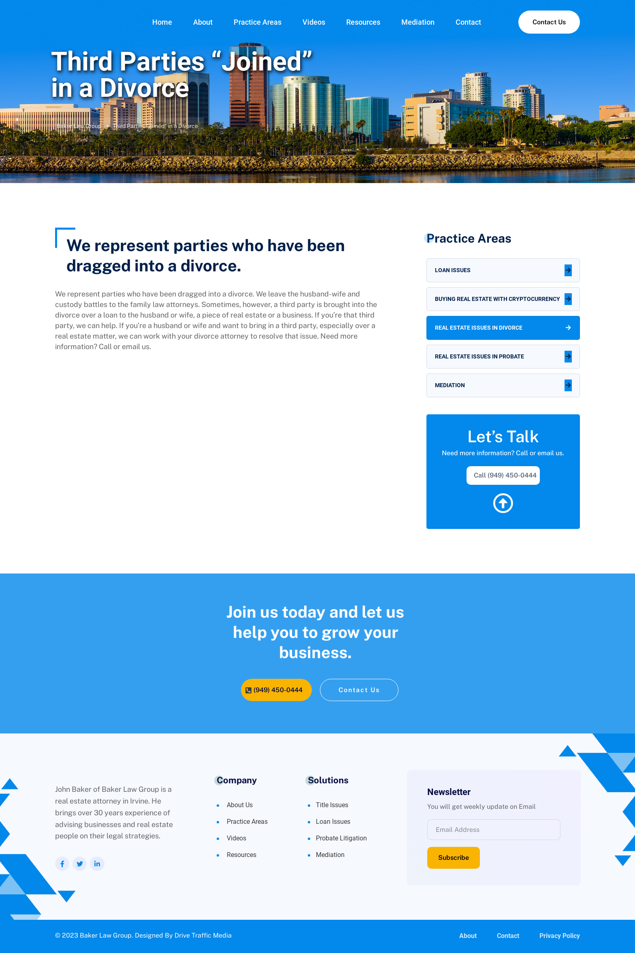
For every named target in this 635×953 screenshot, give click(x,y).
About (203, 22)
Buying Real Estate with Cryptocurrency (497, 299)
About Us (240, 805)
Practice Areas (257, 22)
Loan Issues (453, 270)
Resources (363, 22)
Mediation (418, 22)
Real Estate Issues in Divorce (478, 327)
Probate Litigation (341, 838)
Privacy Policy (559, 936)
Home (162, 22)
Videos (314, 22)
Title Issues (332, 805)
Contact (468, 22)
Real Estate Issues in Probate (479, 356)
